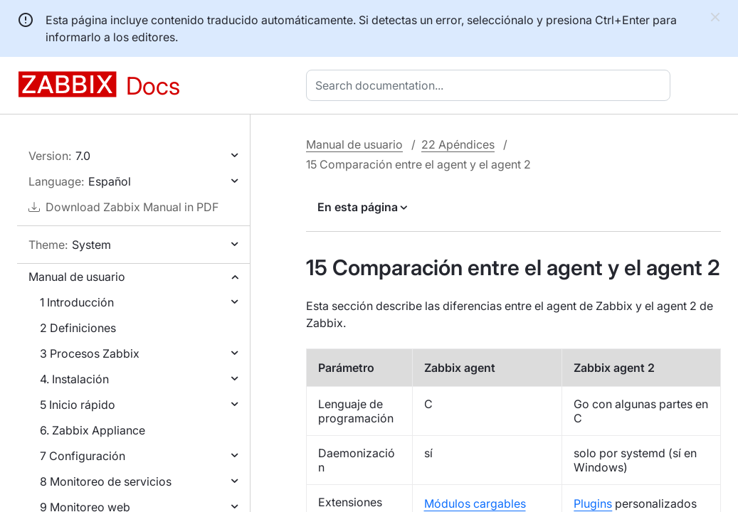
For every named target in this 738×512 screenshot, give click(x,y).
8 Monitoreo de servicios (106, 481)
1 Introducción (77, 302)
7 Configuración (82, 456)
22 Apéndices (458, 144)
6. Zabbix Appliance (92, 430)
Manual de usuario (76, 277)
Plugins (593, 503)
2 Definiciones (78, 328)
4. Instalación (74, 379)
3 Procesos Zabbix (89, 353)
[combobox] (491, 85)
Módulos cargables (475, 503)
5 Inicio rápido (77, 405)
